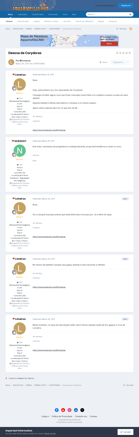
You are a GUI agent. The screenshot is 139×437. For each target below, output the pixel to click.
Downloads (53, 14)
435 (19, 165)
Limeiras (26, 60)
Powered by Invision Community (69, 422)
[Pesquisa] (100, 14)
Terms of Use (50, 433)
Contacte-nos (81, 416)
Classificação (23, 21)
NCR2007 (20, 141)
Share (103, 62)
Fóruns (9, 21)
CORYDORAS (39, 63)
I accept (125, 432)
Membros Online (51, 21)
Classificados (38, 14)
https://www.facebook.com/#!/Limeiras (49, 130)
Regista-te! (126, 5)
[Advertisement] (69, 397)
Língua (45, 416)
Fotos (65, 14)
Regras (101, 21)
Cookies (93, 416)
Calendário (22, 14)
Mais (74, 14)
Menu (10, 15)
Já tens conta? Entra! (105, 5)
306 (19, 98)
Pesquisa (113, 21)
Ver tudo (66, 21)
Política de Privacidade (62, 416)
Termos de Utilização (84, 21)
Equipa (37, 21)
